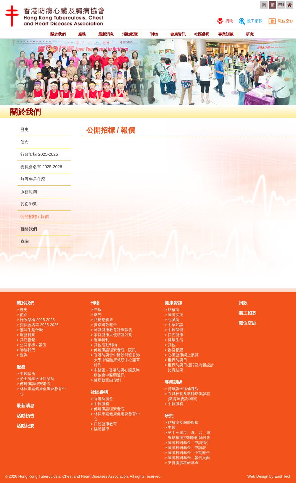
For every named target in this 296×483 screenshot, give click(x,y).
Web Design (257, 476)
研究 (250, 34)
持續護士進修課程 (183, 388)
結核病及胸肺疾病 (183, 422)
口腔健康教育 (105, 424)
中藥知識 (175, 324)
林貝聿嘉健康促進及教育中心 (43, 391)
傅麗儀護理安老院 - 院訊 (115, 350)
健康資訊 (178, 34)
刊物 (154, 34)
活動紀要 (25, 425)
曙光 (98, 314)
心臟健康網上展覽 (183, 355)
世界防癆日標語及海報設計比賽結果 (191, 367)
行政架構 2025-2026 (39, 154)
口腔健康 (175, 335)
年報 (98, 309)
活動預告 (25, 415)
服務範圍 (28, 191)
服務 (82, 34)
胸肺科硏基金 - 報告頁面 (189, 457)
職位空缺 (280, 21)
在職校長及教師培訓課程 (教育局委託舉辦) (189, 396)
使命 (24, 141)
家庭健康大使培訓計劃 (113, 335)
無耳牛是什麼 (32, 179)
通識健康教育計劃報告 (113, 330)
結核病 (173, 309)
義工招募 (250, 21)
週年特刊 (101, 340)
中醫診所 (27, 373)
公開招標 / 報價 (34, 216)
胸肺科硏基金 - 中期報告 (189, 452)
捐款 (225, 21)
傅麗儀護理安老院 (35, 383)
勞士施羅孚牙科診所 (37, 378)
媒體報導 (101, 429)
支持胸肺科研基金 (183, 462)
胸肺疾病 (175, 314)
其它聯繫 (28, 204)
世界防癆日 (177, 360)
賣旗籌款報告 (105, 324)
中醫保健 (175, 330)
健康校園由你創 (107, 380)
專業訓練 (226, 34)
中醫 (172, 427)
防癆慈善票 (103, 319)
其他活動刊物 (105, 345)
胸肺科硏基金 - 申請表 (187, 447)
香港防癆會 (103, 399)
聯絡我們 (28, 229)
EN (281, 4)
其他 (172, 345)
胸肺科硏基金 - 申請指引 (189, 442)
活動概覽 (130, 34)
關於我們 (58, 34)
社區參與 (202, 34)
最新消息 (106, 34)
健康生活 (175, 340)
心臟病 (173, 319)
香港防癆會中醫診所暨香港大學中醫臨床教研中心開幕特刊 (117, 360)
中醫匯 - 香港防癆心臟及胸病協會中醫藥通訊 (117, 372)
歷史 (24, 129)
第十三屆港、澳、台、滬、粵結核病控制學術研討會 (191, 435)
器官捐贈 (175, 350)
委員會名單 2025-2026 (41, 166)
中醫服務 (101, 404)
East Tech (282, 476)
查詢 (24, 241)
